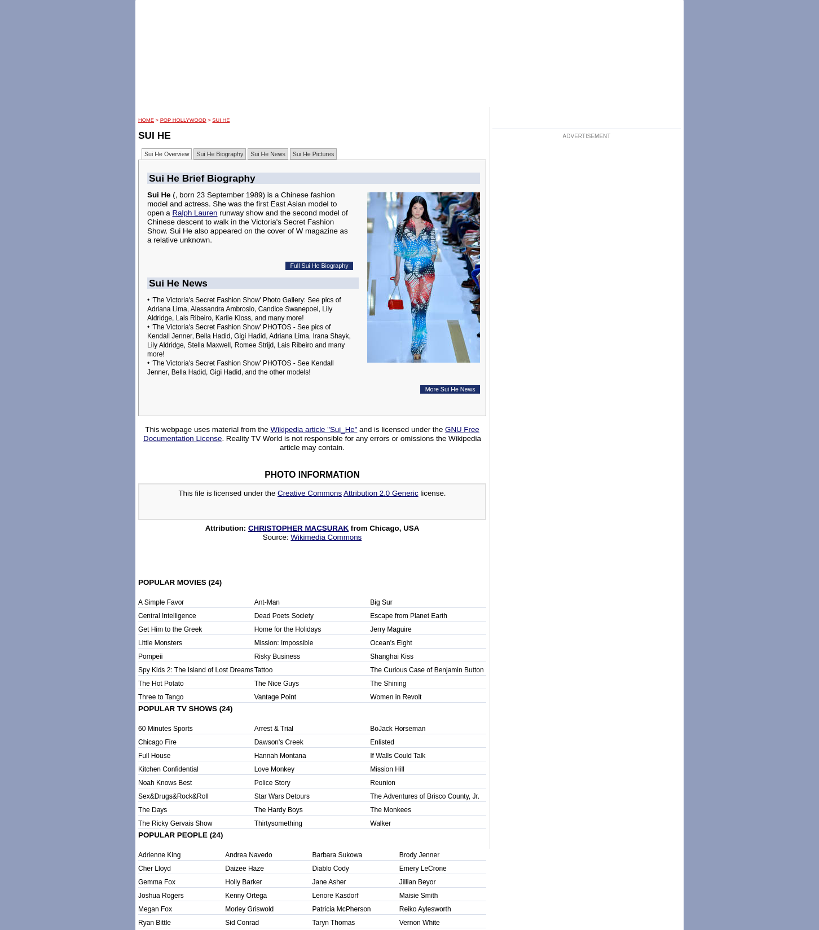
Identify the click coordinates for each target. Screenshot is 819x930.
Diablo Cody (330, 868)
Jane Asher (329, 882)
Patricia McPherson (341, 909)
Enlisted (382, 742)
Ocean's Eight (391, 643)
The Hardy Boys (278, 810)
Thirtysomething (278, 823)
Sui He (221, 120)
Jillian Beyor (417, 882)
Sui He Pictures (313, 154)
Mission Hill (387, 769)
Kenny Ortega (246, 896)
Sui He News (267, 154)
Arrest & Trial (273, 729)
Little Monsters (160, 643)
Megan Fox (155, 909)
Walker (380, 823)
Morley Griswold (249, 909)
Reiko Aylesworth (425, 909)
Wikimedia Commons (326, 537)
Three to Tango (161, 697)
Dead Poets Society (284, 616)
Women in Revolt (395, 697)
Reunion (382, 783)
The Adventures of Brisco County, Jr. (424, 796)
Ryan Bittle (154, 923)
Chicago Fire (157, 742)
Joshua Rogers (161, 896)
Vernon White (419, 923)
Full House (154, 756)
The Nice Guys (276, 683)
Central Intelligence (167, 616)
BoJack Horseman (397, 729)
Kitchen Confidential (168, 769)
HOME (146, 120)
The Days (152, 810)
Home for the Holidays (288, 629)
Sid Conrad (242, 923)
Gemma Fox (156, 882)
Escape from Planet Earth (408, 616)
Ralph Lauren (194, 213)
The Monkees (390, 810)
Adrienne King (159, 855)
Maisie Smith (418, 896)
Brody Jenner (419, 855)
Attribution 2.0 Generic (381, 493)
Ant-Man (267, 602)
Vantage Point (275, 697)
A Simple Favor (161, 602)
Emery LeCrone (423, 868)
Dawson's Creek (278, 742)
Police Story (272, 783)
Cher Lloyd (154, 868)
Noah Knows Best (165, 783)
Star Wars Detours (282, 796)
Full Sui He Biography (319, 265)
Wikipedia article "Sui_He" (313, 429)
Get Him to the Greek (170, 629)
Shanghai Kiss (391, 656)
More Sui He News (450, 389)
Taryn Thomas (333, 923)
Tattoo (263, 670)
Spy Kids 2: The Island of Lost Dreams (196, 670)
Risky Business (277, 656)
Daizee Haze (244, 868)
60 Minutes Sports (165, 729)
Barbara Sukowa (337, 855)
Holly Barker (243, 882)
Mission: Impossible (284, 643)
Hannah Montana (280, 756)
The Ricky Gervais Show (175, 823)
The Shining (388, 683)
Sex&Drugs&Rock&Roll (173, 796)
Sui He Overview (166, 154)
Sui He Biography (219, 154)
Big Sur (381, 602)
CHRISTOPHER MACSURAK (298, 528)
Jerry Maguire (390, 629)
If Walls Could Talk (397, 756)
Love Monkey (274, 769)
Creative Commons (310, 493)
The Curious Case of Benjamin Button (426, 670)
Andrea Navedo (248, 855)
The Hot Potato (161, 683)
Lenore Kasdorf (335, 896)
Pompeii (150, 656)
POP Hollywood (183, 120)
